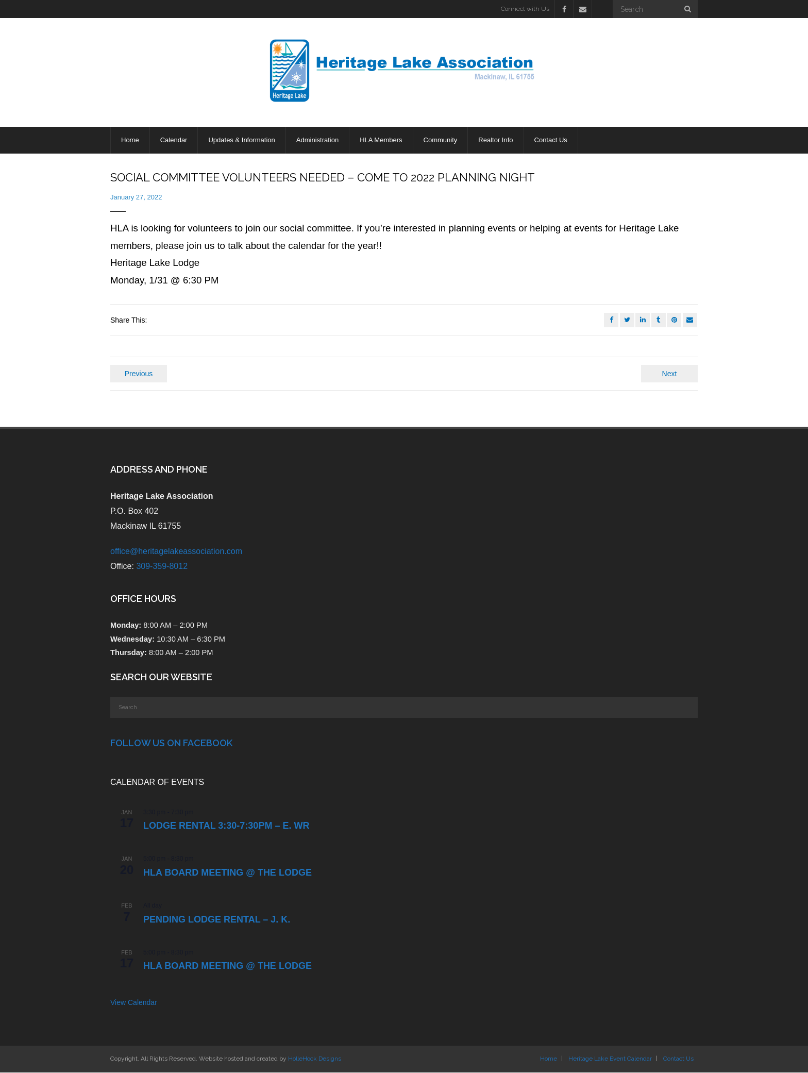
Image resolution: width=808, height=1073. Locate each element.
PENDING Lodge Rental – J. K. (216, 920)
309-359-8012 (162, 566)
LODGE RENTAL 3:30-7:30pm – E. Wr (226, 826)
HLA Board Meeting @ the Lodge (227, 873)
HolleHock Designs (314, 1059)
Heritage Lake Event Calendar (610, 1059)
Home (548, 1059)
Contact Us (678, 1059)
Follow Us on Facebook (171, 744)
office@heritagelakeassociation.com (176, 551)
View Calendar (133, 1003)
